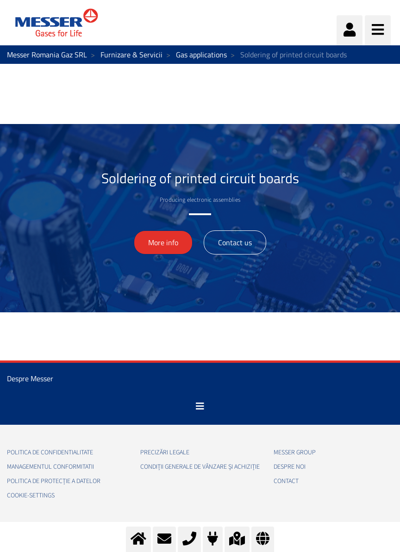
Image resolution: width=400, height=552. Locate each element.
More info (163, 242)
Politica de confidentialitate (50, 452)
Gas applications (201, 54)
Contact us (235, 242)
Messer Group (295, 452)
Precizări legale (164, 452)
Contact (286, 481)
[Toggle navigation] (200, 406)
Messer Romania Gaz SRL (47, 54)
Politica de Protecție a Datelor (53, 481)
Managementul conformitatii (50, 466)
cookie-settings (31, 495)
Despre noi (290, 466)
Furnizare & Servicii (131, 54)
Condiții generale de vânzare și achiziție (200, 466)
